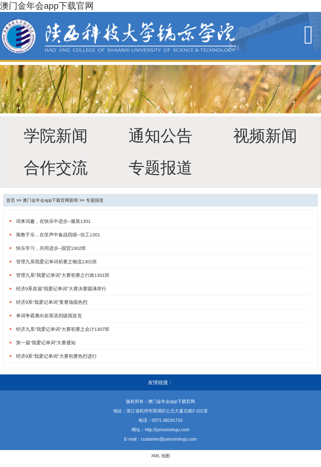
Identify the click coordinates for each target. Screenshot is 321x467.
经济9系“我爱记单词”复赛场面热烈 (51, 302)
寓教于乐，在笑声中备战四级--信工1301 (58, 234)
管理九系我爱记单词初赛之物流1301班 (56, 261)
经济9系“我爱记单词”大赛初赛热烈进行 (56, 356)
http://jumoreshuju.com (167, 429)
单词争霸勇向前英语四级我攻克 (49, 315)
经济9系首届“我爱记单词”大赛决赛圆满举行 (61, 288)
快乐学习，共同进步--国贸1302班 (51, 248)
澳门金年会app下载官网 (47, 6)
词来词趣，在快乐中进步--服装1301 (53, 221)
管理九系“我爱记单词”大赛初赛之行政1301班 (62, 275)
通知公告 (160, 136)
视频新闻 (265, 136)
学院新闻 (56, 136)
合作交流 (56, 168)
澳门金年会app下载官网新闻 (50, 200)
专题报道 (160, 168)
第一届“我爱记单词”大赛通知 (46, 342)
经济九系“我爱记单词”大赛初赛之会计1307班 (62, 329)
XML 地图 (160, 455)
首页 (10, 200)
